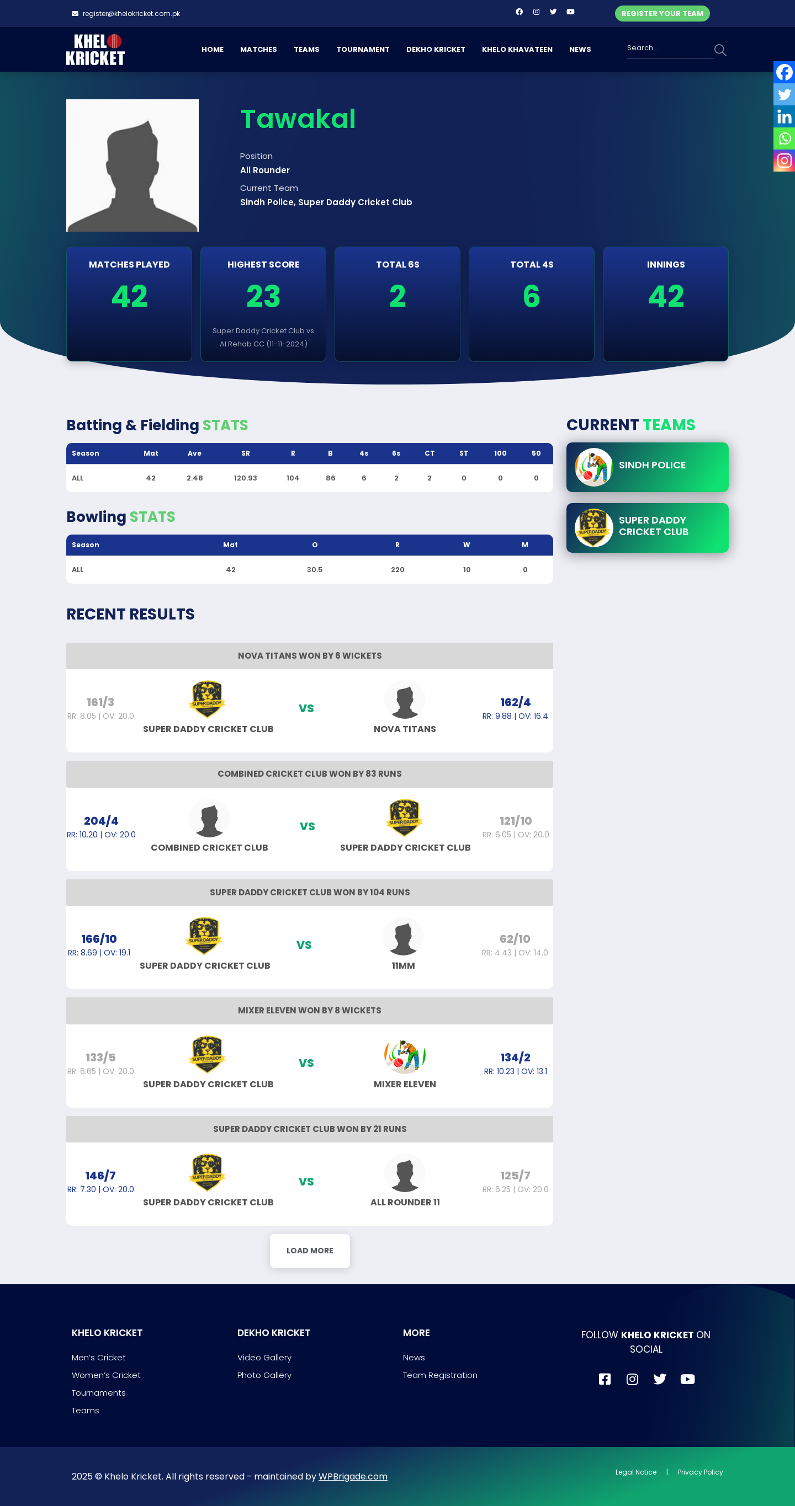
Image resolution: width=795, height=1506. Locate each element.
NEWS (580, 49)
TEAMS (307, 49)
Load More (310, 1250)
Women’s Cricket (106, 1375)
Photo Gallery (264, 1375)
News (414, 1357)
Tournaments (99, 1392)
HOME (213, 49)
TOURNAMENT (363, 49)
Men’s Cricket (99, 1357)
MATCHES (258, 49)
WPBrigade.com (353, 1476)
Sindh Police (652, 465)
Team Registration (440, 1375)
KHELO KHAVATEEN (517, 49)
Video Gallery (264, 1357)
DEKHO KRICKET (435, 49)
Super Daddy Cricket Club (653, 526)
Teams (85, 1410)
